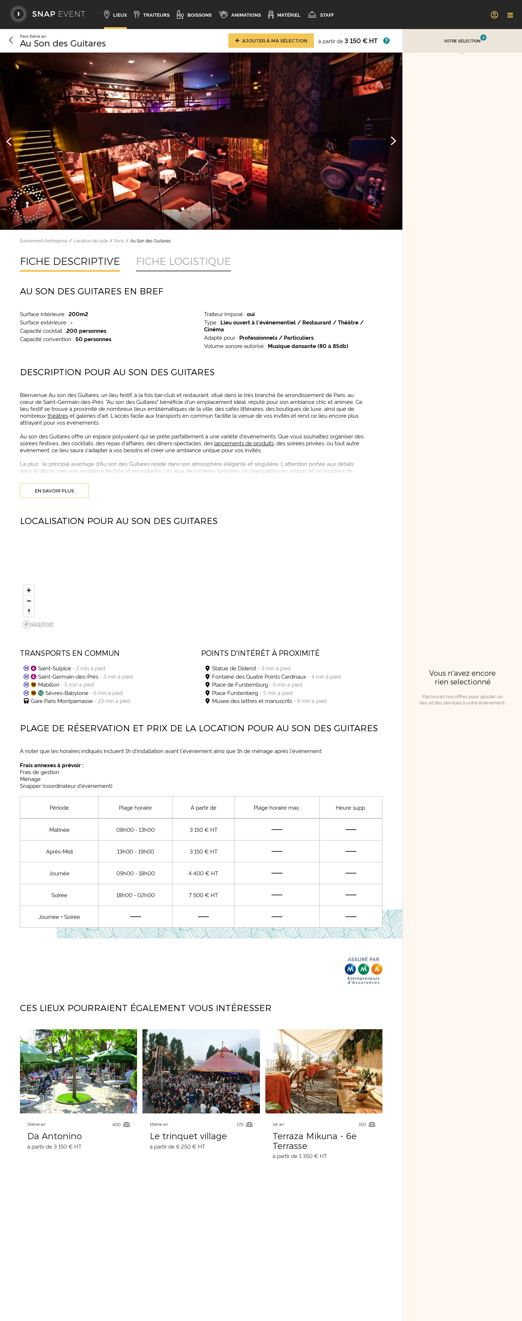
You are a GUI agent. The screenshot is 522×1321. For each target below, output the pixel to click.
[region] (201, 585)
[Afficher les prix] (386, 40)
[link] (494, 14)
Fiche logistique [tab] (183, 261)
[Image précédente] (9, 141)
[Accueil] (47, 14)
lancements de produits (244, 443)
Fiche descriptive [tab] (70, 261)
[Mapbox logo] (38, 624)
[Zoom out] (29, 601)
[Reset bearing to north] (29, 611)
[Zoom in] (29, 590)
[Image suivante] (393, 141)
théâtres (57, 415)
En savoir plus (54, 491)
